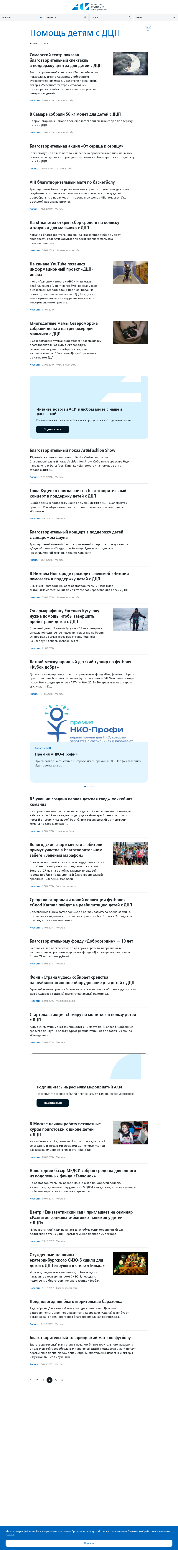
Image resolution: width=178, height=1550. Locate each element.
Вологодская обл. (66, 886)
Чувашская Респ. (65, 831)
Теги (45, 43)
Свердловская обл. (67, 1288)
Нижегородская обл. (68, 250)
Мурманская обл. (66, 364)
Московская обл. (65, 1000)
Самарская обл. (65, 100)
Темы (33, 43)
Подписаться (53, 429)
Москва (59, 209)
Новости (35, 100)
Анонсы (34, 168)
